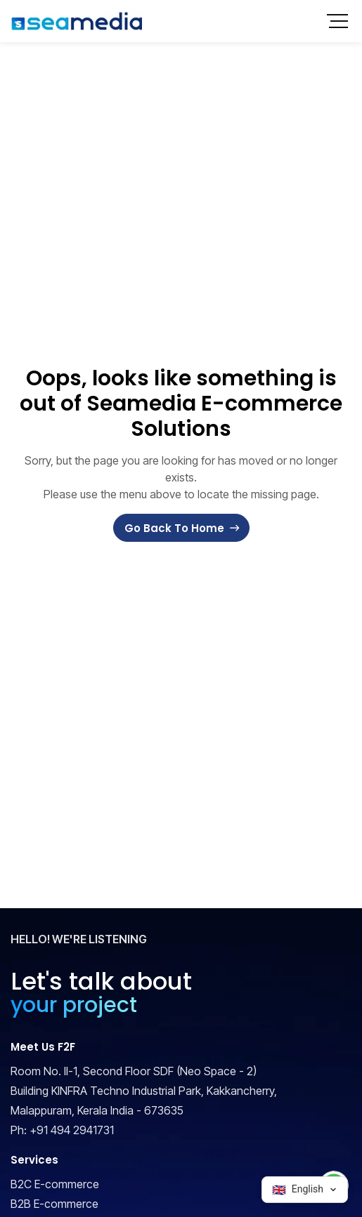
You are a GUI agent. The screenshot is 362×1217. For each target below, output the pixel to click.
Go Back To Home (174, 528)
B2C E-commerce (55, 1184)
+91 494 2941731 (72, 1130)
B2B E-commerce (54, 1204)
